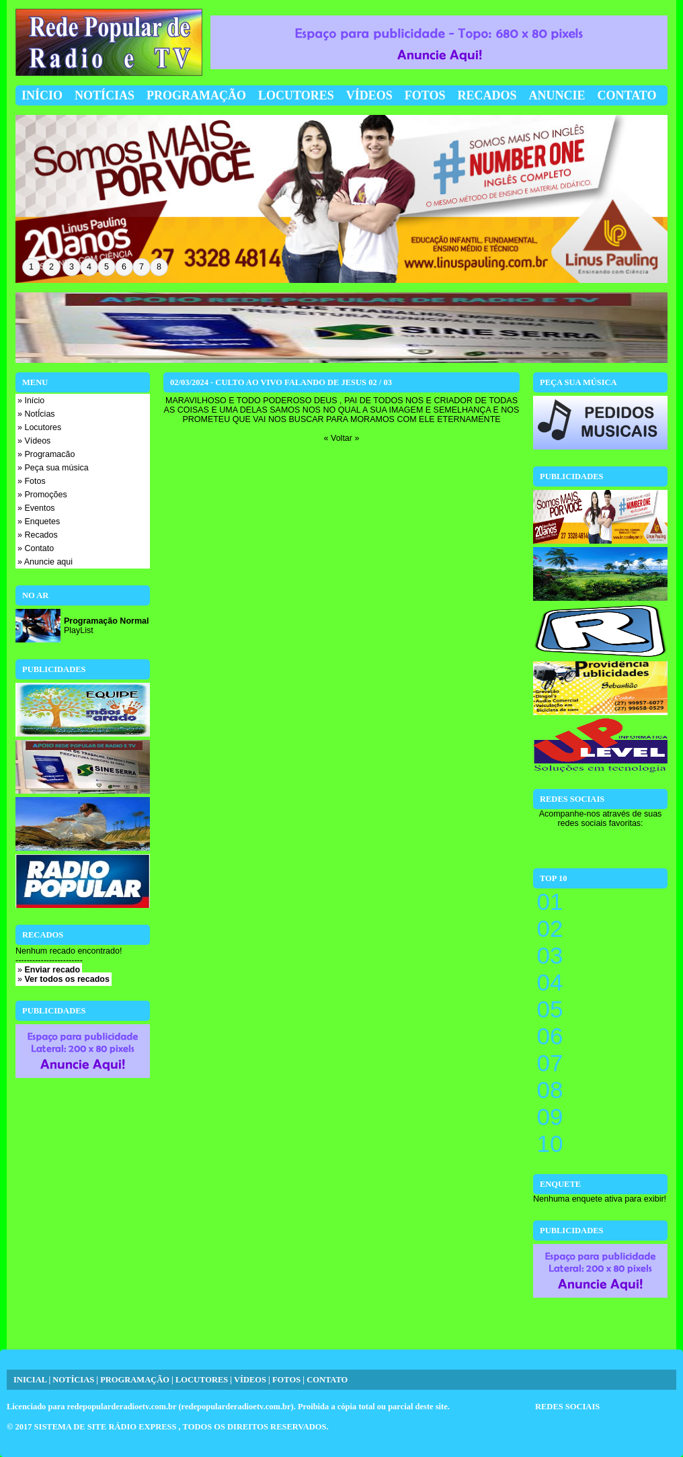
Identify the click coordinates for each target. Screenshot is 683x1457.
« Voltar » (342, 438)
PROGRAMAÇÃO (134, 1379)
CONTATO (327, 1379)
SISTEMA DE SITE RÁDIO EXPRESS (106, 1426)
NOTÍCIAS (73, 1379)
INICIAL (29, 1379)
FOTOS (286, 1379)
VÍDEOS (250, 1379)
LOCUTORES (201, 1379)
